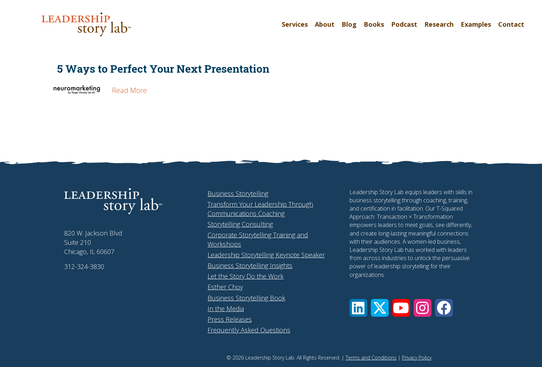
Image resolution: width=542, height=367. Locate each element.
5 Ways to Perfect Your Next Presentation (163, 69)
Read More (129, 90)
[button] (358, 308)
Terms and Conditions (371, 357)
